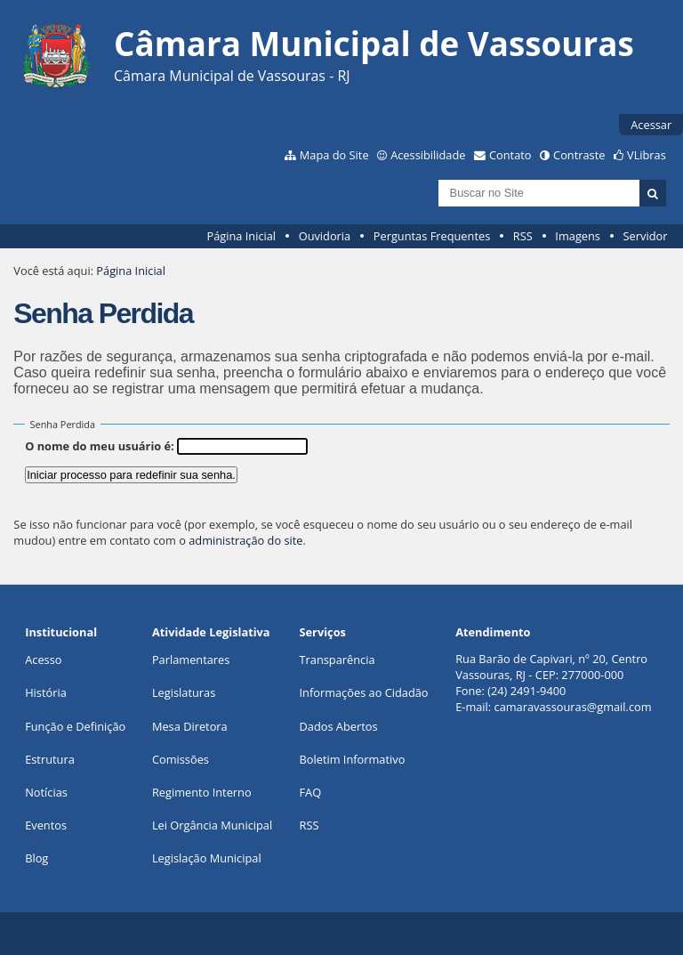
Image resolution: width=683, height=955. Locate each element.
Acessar (651, 125)
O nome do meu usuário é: (99, 446)
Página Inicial (241, 236)
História (46, 692)
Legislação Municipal (206, 858)
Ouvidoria (325, 236)
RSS (523, 236)
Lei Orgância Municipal (212, 825)
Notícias (46, 792)
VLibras (646, 155)
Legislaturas (183, 692)
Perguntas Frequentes (432, 236)
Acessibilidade (427, 155)
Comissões (180, 759)
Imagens (577, 236)
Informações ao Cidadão (364, 692)
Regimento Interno (202, 792)
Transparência (337, 660)
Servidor (645, 236)
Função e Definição (75, 726)
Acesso (43, 660)
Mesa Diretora (190, 726)
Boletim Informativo (353, 759)
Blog (36, 858)
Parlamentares (190, 660)
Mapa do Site (334, 155)
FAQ (311, 792)
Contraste (579, 155)
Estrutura (50, 759)
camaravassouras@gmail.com (573, 707)
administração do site (245, 540)
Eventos (46, 825)
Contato (510, 155)
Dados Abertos (339, 726)
